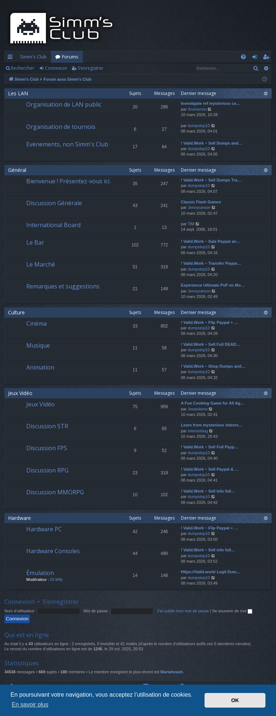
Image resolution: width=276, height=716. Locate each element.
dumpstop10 (199, 125)
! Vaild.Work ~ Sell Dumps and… (211, 143)
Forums (70, 56)
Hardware (19, 517)
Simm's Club (33, 56)
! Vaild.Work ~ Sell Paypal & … (209, 469)
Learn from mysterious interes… (211, 425)
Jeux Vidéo (20, 393)
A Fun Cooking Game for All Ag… (212, 403)
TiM (191, 224)
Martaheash (171, 672)
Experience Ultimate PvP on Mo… (213, 285)
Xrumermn (197, 109)
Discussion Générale (54, 203)
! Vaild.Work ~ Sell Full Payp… (209, 447)
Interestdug (198, 431)
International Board (53, 225)
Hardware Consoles (53, 551)
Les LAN (18, 93)
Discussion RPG (47, 470)
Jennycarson (199, 207)
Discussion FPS (46, 448)
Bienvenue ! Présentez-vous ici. (68, 181)
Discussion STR (47, 426)
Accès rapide (11, 58)
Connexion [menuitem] (256, 58)
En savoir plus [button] (30, 704)
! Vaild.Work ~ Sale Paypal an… (210, 241)
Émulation (40, 573)
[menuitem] (243, 57)
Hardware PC (44, 529)
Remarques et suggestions (63, 286)
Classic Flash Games (201, 202)
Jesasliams (197, 409)
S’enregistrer (91, 68)
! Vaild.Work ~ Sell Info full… (208, 491)
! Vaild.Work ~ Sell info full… (208, 550)
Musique (38, 345)
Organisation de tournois (61, 127)
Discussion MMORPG (55, 492)
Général (17, 169)
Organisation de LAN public (63, 104)
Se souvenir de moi (232, 611)
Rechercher (22, 68)
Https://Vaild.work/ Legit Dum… (210, 572)
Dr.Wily (56, 579)
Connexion (56, 68)
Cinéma (36, 323)
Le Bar (35, 242)
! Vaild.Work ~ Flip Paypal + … (209, 322)
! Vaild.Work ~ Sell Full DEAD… (210, 344)
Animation (40, 367)
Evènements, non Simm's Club (67, 144)
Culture (16, 312)
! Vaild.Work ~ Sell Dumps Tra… (211, 180)
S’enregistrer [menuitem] (267, 58)
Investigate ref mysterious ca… (210, 103)
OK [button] (235, 700)
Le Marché (40, 264)
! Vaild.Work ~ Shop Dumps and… (213, 366)
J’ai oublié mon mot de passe (183, 611)
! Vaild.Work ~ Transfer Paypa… (211, 263)
